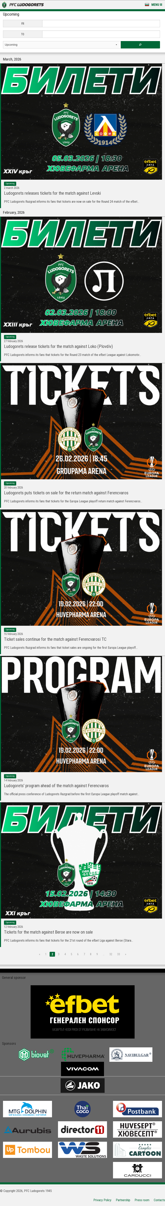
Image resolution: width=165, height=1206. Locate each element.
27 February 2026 (13, 341)
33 (118, 954)
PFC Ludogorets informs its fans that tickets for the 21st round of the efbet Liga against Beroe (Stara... (68, 940)
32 (110, 954)
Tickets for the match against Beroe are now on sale (48, 932)
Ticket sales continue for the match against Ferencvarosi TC (55, 639)
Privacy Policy (102, 1200)
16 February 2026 (13, 634)
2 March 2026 (11, 187)
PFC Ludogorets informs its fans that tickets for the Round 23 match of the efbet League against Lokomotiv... (72, 355)
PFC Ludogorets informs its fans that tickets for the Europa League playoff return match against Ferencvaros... (73, 501)
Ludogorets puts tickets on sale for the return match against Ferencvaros (66, 492)
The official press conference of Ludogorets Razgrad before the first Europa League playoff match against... (71, 794)
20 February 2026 (13, 487)
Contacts (159, 1200)
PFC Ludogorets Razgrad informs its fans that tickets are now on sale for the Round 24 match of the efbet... (71, 202)
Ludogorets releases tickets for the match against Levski (52, 193)
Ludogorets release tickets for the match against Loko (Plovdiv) (58, 346)
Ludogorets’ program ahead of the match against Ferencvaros (56, 785)
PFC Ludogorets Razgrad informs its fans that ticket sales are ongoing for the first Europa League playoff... (71, 648)
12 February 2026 (13, 926)
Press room (142, 1200)
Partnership (123, 1200)
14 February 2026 (13, 780)
